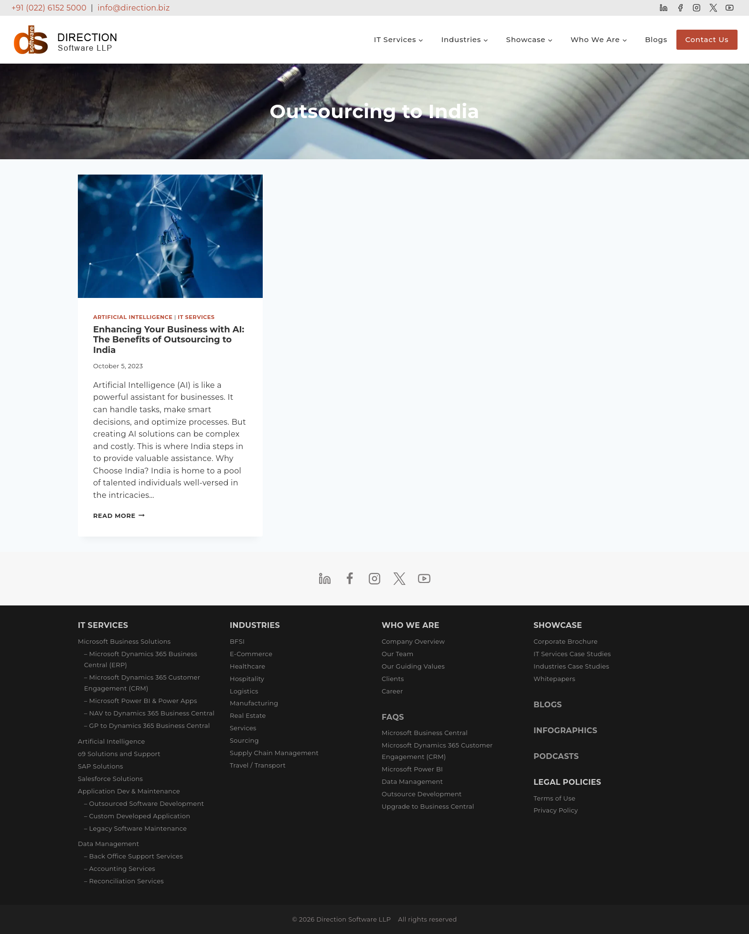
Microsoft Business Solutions (124, 641)
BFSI (237, 641)
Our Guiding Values (413, 666)
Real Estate (248, 715)
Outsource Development (422, 794)
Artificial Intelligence (132, 317)
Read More (119, 515)
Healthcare (247, 666)
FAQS (393, 717)
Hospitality (247, 678)
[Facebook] (680, 8)
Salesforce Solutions (110, 778)
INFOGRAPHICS (565, 730)
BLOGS (548, 704)
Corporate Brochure (566, 641)
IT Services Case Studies (572, 654)
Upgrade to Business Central (428, 806)
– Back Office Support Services (133, 856)
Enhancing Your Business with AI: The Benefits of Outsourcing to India (168, 339)
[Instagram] (697, 8)
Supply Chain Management (274, 753)
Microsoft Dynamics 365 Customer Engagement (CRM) (437, 750)
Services (243, 728)
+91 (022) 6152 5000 (48, 7)
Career (392, 691)
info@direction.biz (133, 7)
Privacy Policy (556, 810)
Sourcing (244, 740)
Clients (393, 678)
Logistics (244, 691)
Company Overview (413, 641)
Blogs (656, 39)
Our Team (398, 654)
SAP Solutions (100, 766)
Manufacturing (254, 703)
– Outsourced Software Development (144, 803)
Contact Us (706, 39)
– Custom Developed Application (137, 816)
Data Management (108, 843)
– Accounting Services (119, 868)
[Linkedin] (664, 8)
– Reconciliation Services (124, 881)
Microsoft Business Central (425, 732)
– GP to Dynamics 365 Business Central (147, 725)
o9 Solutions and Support (119, 754)
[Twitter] (713, 8)
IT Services (196, 317)
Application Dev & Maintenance (129, 791)
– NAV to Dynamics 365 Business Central (149, 713)
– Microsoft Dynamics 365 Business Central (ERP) (140, 659)
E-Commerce (251, 654)
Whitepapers (554, 678)
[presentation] (170, 236)
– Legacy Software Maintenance (135, 828)
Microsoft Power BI (412, 769)
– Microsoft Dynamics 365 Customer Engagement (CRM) (142, 682)
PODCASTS (556, 756)
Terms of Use (555, 798)
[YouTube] (730, 8)
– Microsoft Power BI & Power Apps (140, 700)
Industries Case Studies (571, 666)
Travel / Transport (258, 765)
